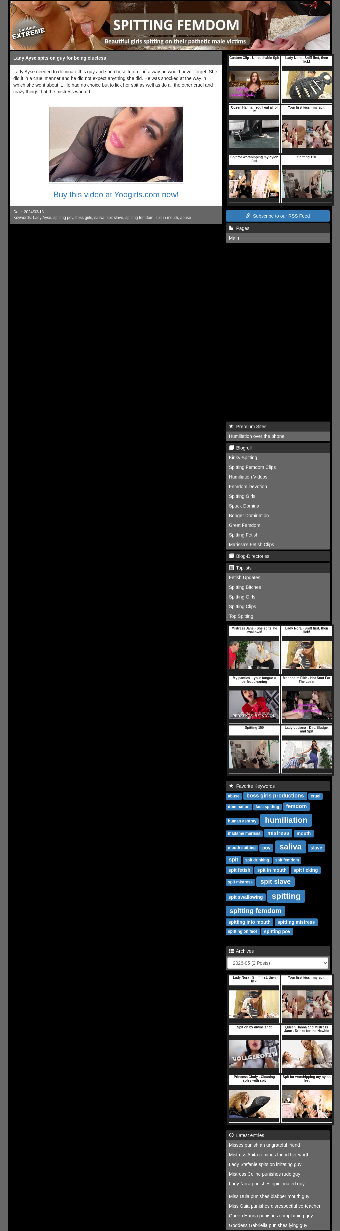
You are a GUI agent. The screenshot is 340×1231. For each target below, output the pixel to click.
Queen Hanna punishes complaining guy (271, 1215)
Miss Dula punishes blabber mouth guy (269, 1196)
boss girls (83, 217)
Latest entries (246, 1135)
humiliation (286, 819)
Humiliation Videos (248, 477)
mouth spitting (242, 848)
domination (239, 807)
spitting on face (243, 931)
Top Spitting (241, 616)
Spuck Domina (244, 506)
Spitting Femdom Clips (252, 467)
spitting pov (63, 217)
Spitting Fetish (244, 535)
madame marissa (244, 833)
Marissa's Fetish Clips (251, 544)
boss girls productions (275, 796)
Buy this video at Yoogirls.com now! (116, 194)
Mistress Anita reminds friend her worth (269, 1154)
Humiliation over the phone (257, 436)
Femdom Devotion (248, 486)
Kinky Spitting (243, 457)
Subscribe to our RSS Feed (278, 216)
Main (234, 238)
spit (233, 860)
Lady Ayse (42, 217)
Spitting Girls (242, 496)
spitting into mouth (249, 922)
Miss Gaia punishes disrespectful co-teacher (275, 1206)
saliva (99, 217)
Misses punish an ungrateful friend (264, 1145)
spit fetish (239, 870)
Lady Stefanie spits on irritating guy (265, 1164)
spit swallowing (245, 897)
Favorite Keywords (252, 786)
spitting (286, 895)
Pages (239, 228)
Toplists (240, 568)
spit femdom (287, 860)
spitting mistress (296, 922)
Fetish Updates (244, 577)
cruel (315, 796)
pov (266, 847)
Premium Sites (248, 426)
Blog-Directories (249, 556)
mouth (304, 833)
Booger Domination (249, 515)
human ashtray (242, 821)
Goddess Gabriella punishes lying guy (268, 1225)
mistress (278, 833)
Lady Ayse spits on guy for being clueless (59, 58)
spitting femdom (139, 217)
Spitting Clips (242, 606)
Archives (241, 951)
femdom (296, 806)
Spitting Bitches (245, 587)
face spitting (267, 807)
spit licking (305, 870)
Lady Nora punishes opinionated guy (267, 1183)
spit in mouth (167, 217)
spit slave (115, 217)
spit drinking (257, 860)
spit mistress (240, 882)
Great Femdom (244, 525)
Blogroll (240, 448)
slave (316, 847)
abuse (185, 217)
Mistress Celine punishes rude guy (264, 1174)
